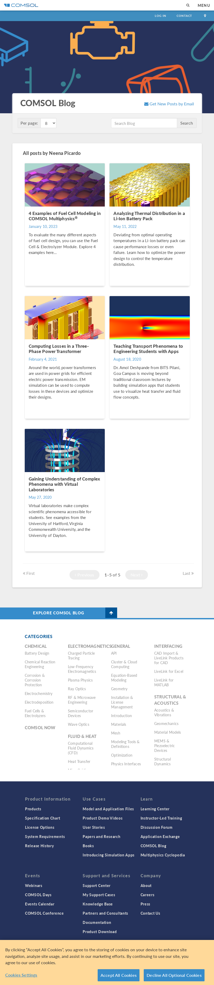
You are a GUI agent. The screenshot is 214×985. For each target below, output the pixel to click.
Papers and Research (101, 836)
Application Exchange (160, 836)
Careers (148, 894)
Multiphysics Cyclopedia (163, 854)
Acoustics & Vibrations (164, 712)
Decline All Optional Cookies (174, 978)
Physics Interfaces (126, 763)
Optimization (121, 755)
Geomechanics (166, 723)
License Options (39, 827)
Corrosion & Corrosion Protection (35, 680)
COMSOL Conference (44, 913)
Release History (39, 845)
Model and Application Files (108, 808)
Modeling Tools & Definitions (125, 744)
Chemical (36, 646)
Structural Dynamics (162, 761)
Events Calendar (39, 903)
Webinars (33, 885)
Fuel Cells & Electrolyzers (35, 713)
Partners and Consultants (105, 913)
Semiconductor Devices (80, 713)
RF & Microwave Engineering (82, 700)
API (114, 653)
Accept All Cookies (119, 978)
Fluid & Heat (82, 736)
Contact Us (150, 913)
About (146, 885)
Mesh (115, 733)
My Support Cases (99, 894)
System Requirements (45, 836)
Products (33, 808)
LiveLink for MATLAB (163, 682)
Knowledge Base (98, 903)
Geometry (119, 688)
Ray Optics (77, 688)
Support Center (97, 885)
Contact (184, 16)
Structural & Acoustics (170, 700)
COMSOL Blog (153, 845)
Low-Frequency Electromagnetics (82, 669)
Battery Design (37, 653)
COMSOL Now (40, 727)
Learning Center (155, 808)
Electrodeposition (39, 702)
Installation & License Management (122, 702)
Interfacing (168, 646)
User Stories (94, 827)
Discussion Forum (157, 827)
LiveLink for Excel (168, 671)
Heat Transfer (79, 761)
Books (88, 845)
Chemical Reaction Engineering (40, 664)
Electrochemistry (38, 693)
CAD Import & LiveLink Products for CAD (168, 657)
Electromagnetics (90, 646)
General (120, 646)
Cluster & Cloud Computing (124, 664)
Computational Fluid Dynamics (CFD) (80, 748)
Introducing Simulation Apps (109, 854)
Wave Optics (78, 724)
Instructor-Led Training (161, 818)
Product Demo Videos (102, 818)
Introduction (121, 715)
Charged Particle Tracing (81, 655)
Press (146, 903)
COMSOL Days (38, 894)
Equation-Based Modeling (124, 678)
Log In (160, 16)
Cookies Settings (21, 977)
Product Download (100, 931)
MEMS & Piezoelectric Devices (164, 745)
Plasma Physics (80, 680)
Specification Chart (42, 818)
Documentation (97, 922)
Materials (118, 724)
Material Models (167, 732)
